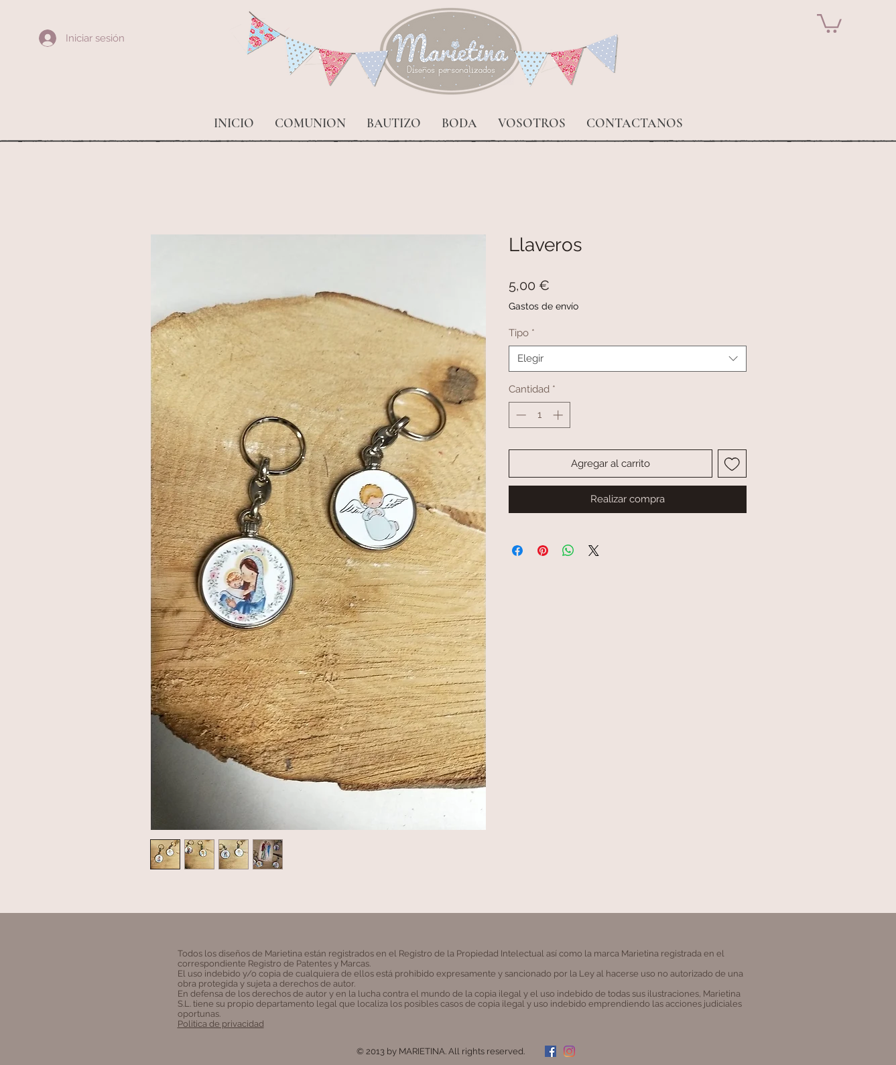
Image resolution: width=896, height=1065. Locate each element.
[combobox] (628, 359)
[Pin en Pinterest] (543, 551)
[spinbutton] (539, 415)
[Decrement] (520, 415)
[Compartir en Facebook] (517, 551)
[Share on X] (594, 551)
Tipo (522, 333)
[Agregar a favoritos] (732, 463)
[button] (829, 22)
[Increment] (559, 415)
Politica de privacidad (221, 1024)
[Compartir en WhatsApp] (568, 551)
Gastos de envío (543, 306)
